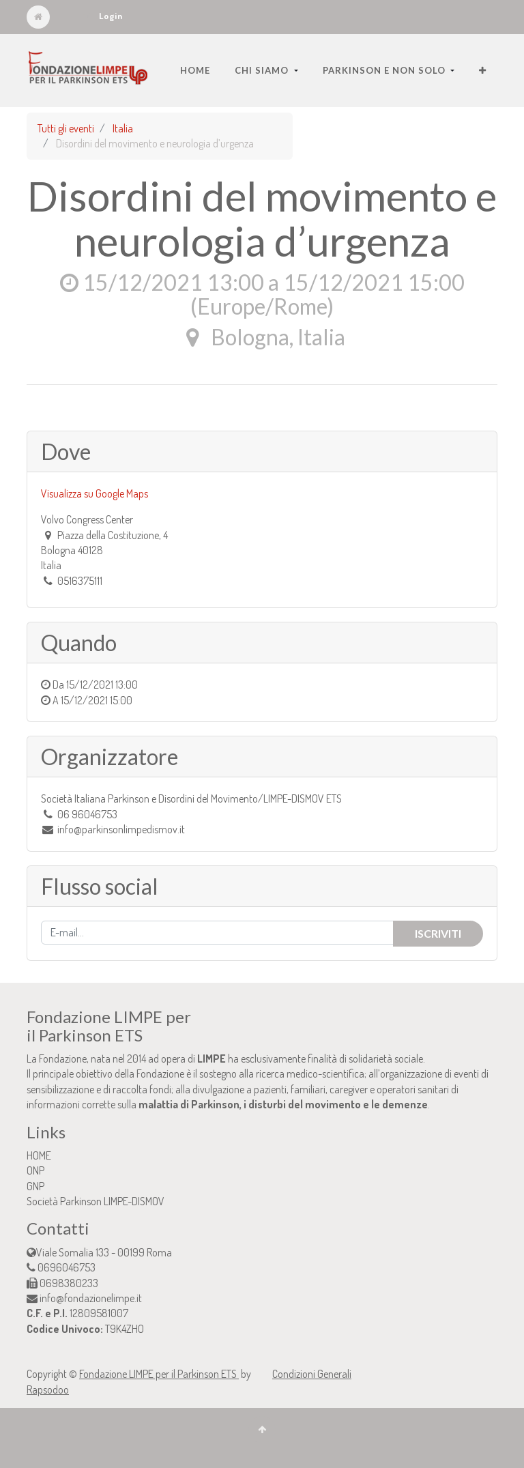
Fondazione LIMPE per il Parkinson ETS (159, 1374)
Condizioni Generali (311, 1374)
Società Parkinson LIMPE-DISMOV (95, 1201)
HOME (39, 1155)
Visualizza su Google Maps (94, 493)
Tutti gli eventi (66, 128)
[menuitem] (195, 70)
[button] (482, 70)
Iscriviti (438, 933)
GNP (35, 1186)
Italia (123, 128)
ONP (35, 1170)
